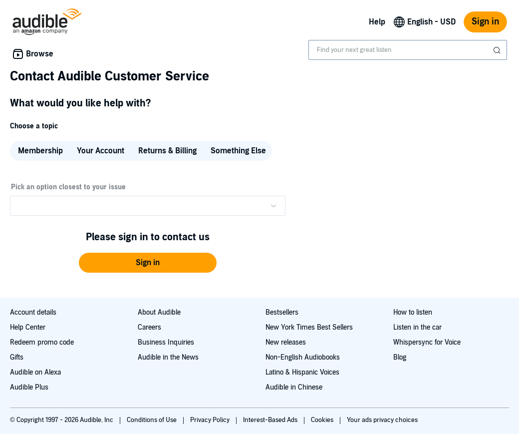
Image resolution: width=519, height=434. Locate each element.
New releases (285, 342)
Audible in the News (168, 357)
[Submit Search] (498, 50)
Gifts (16, 357)
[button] (148, 263)
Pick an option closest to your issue (68, 187)
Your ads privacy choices (382, 420)
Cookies (323, 420)
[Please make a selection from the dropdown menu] (147, 206)
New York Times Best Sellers (309, 327)
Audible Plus (29, 387)
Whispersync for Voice (427, 342)
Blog (399, 357)
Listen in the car (417, 327)
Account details (33, 312)
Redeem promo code (42, 342)
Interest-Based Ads (271, 420)
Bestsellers (281, 312)
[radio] (39, 151)
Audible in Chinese (293, 387)
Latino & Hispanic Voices (302, 372)
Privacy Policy (210, 420)
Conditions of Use (152, 420)
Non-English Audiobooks (302, 357)
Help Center (27, 327)
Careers (149, 327)
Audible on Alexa (35, 372)
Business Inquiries (166, 342)
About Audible (159, 312)
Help (377, 22)
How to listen (412, 312)
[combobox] (407, 50)
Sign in (485, 21)
